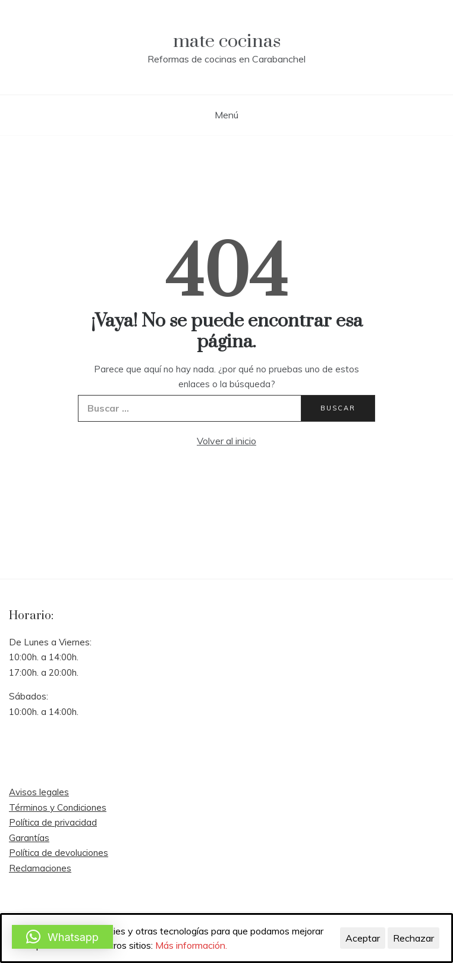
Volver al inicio (226, 441)
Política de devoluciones (58, 852)
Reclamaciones (40, 868)
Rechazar (413, 938)
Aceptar (362, 938)
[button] (62, 937)
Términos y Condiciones (57, 807)
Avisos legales (39, 792)
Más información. (191, 945)
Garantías (29, 837)
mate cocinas (227, 41)
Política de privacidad (53, 822)
